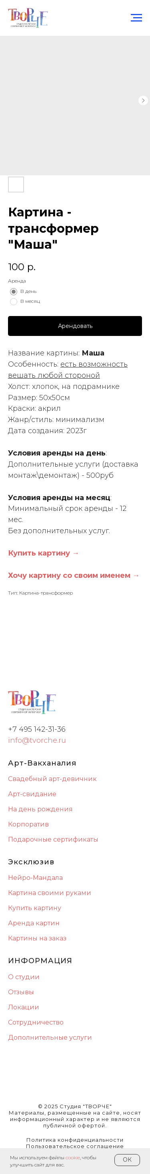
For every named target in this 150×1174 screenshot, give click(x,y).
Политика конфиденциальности (75, 1140)
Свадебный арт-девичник (52, 779)
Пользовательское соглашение (75, 1146)
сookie (73, 1157)
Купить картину (34, 908)
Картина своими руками (49, 893)
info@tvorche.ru (37, 740)
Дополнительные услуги (50, 1037)
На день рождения (40, 809)
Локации (23, 1007)
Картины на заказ (37, 938)
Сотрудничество (36, 1022)
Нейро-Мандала (35, 877)
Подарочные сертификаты (53, 839)
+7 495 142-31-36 (37, 729)
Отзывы (21, 992)
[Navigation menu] (136, 18)
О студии (24, 977)
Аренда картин (34, 923)
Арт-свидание (32, 794)
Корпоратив (28, 824)
